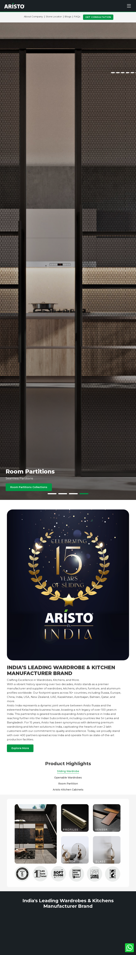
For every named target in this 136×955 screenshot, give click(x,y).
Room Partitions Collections (28, 487)
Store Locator (54, 16)
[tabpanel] (68, 261)
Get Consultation (98, 17)
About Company (33, 16)
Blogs (68, 16)
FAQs (77, 16)
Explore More (20, 748)
